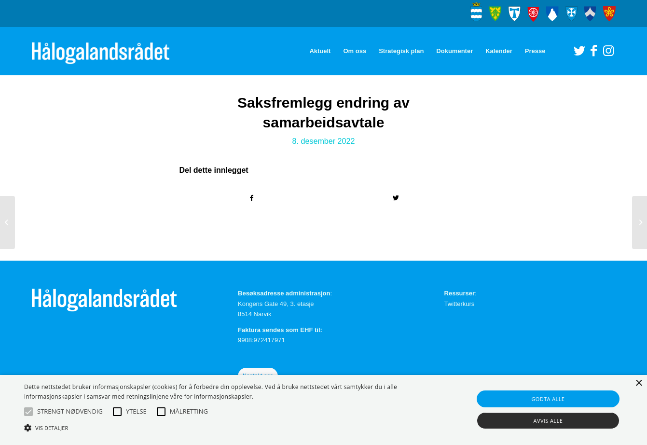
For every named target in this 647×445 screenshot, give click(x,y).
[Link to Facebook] (594, 50)
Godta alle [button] (547, 399)
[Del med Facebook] (252, 198)
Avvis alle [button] (548, 420)
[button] (28, 411)
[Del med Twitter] (396, 198)
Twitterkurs (459, 303)
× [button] (638, 383)
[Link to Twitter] (579, 50)
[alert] (323, 410)
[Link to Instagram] (608, 50)
